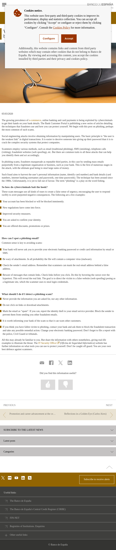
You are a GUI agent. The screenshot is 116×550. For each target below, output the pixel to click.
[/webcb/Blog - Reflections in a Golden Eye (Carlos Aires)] (87, 413)
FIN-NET (14, 518)
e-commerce (35, 120)
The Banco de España (20, 501)
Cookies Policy (61, 27)
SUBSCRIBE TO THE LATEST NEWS (23, 430)
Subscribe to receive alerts (97, 479)
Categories (9, 452)
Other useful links (18, 535)
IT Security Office (48, 343)
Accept (69, 38)
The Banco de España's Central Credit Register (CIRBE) (38, 509)
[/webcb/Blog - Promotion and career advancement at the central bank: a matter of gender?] (29, 413)
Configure (49, 38)
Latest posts (9, 441)
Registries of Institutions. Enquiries (27, 526)
